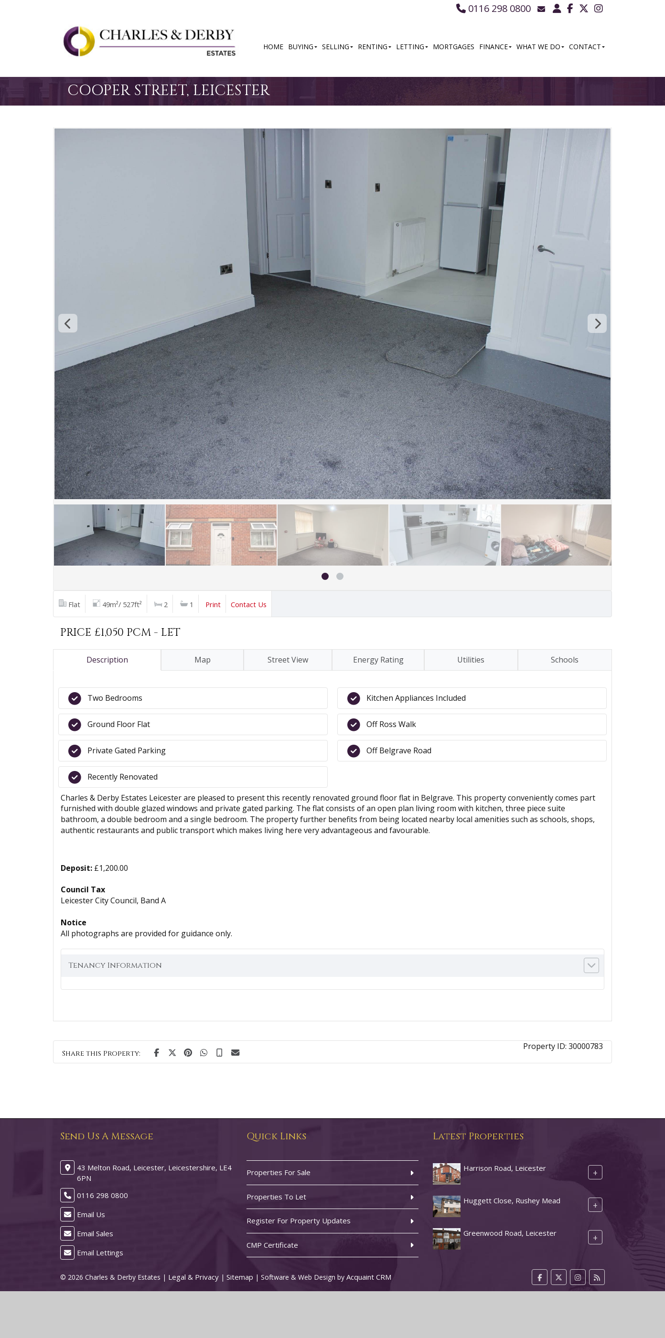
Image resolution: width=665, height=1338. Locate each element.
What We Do (540, 46)
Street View (288, 659)
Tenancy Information (115, 965)
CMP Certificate (272, 1245)
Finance (495, 46)
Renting (374, 46)
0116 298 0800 (493, 8)
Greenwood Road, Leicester (510, 1233)
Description (107, 659)
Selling (337, 46)
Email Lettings (100, 1252)
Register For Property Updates (299, 1220)
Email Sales (95, 1233)
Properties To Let (276, 1196)
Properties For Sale (279, 1172)
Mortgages (453, 46)
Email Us (91, 1214)
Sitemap (239, 1277)
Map (202, 659)
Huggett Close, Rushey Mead (511, 1200)
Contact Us (249, 604)
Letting (412, 46)
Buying (302, 46)
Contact (587, 46)
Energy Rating (378, 659)
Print (213, 604)
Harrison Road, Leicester (504, 1168)
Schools (565, 659)
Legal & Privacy (193, 1277)
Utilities (470, 659)
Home (273, 46)
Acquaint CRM (368, 1277)
